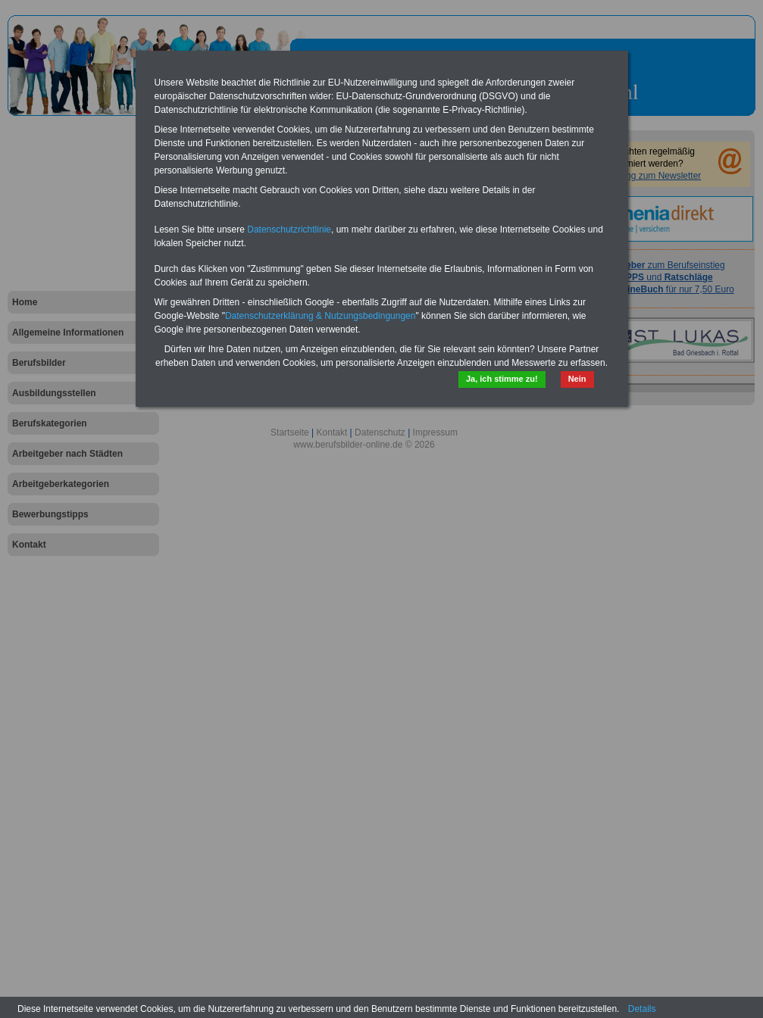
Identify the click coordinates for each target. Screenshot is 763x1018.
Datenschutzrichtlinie (289, 229)
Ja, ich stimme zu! (502, 378)
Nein (577, 378)
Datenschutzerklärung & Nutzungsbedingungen (320, 316)
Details (642, 1009)
